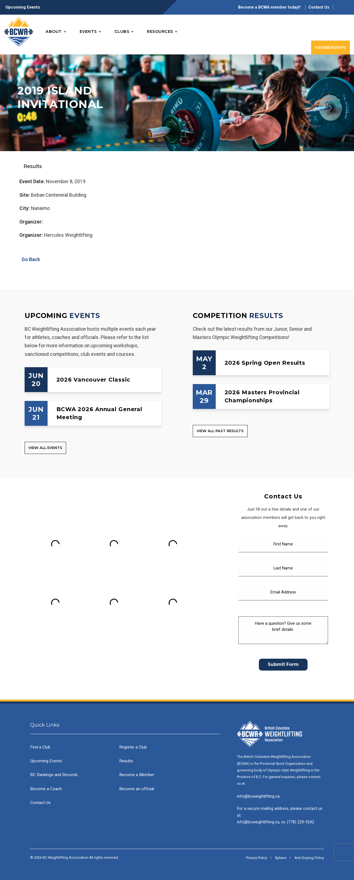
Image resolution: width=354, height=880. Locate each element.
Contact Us (318, 7)
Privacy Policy (256, 858)
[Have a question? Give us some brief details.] (283, 630)
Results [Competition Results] (266, 315)
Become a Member (136, 774)
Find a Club (40, 747)
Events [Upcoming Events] (84, 315)
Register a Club (133, 747)
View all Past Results (220, 431)
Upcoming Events (23, 7)
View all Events (45, 448)
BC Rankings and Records (54, 774)
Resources (162, 31)
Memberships (330, 47)
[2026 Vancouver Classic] (93, 379)
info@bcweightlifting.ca (258, 796)
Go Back (29, 259)
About (56, 31)
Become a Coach (46, 788)
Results (126, 760)
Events (90, 31)
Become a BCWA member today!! (270, 7)
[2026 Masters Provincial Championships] (261, 396)
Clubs (123, 31)
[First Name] (283, 546)
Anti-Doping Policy (309, 858)
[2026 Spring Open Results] (261, 362)
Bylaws (281, 858)
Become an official (136, 788)
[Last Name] (283, 570)
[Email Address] (283, 594)
